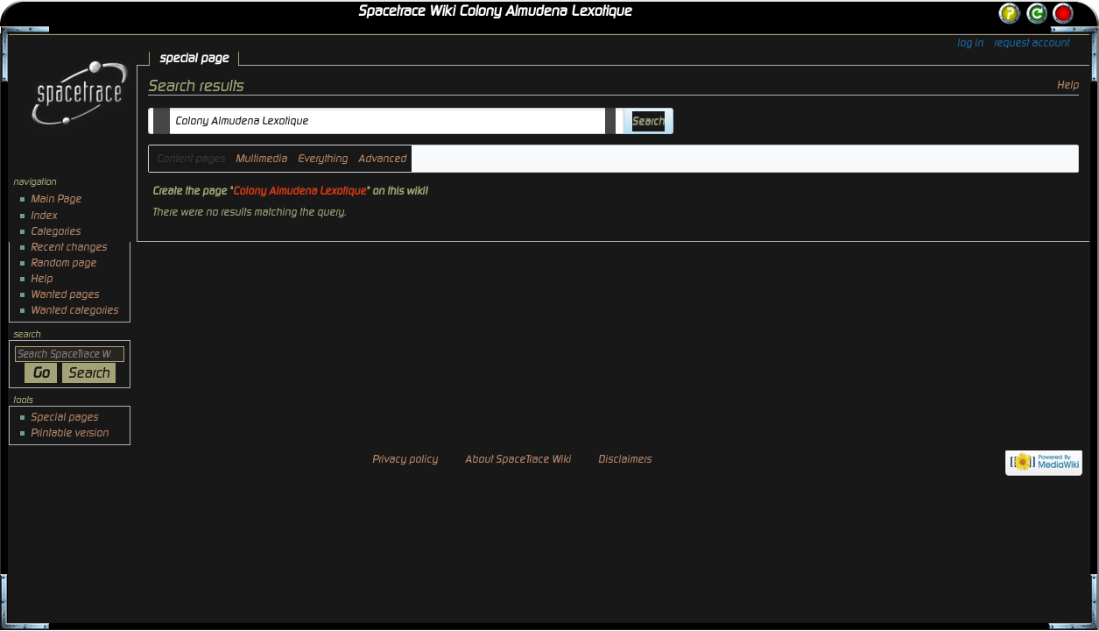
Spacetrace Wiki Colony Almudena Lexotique (494, 11)
